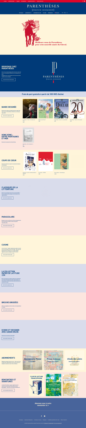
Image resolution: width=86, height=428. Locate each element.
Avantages (21, 419)
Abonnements (28, 12)
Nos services (23, 1)
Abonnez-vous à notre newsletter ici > (43, 404)
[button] (62, 12)
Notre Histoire (11, 1)
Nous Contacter (40, 1)
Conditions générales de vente (53, 419)
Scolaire (44, 12)
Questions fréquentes (29, 419)
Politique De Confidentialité (48, 423)
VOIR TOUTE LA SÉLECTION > (7, 115)
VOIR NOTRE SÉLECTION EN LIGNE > (8, 79)
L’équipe (18, 1)
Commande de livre (37, 12)
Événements (50, 12)
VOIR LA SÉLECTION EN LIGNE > (8, 225)
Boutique (21, 12)
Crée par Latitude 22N (58, 423)
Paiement (44, 419)
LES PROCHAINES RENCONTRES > (8, 390)
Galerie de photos (31, 1)
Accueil (5, 1)
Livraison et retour (37, 419)
